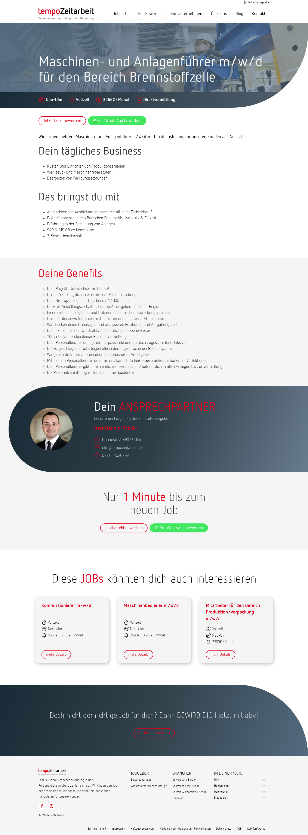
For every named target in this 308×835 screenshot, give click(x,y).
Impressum (118, 828)
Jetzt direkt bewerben (62, 121)
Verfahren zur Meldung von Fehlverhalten (185, 828)
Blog (239, 14)
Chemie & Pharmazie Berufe (189, 791)
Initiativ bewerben (154, 733)
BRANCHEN (181, 773)
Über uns (219, 14)
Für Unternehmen (186, 14)
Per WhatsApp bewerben (117, 121)
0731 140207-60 (116, 455)
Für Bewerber (150, 14)
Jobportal (121, 14)
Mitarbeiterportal (259, 2)
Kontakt (258, 14)
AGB (239, 828)
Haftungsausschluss (142, 828)
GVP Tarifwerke (256, 828)
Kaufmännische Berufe (186, 785)
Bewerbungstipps (141, 779)
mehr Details (56, 655)
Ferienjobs (178, 798)
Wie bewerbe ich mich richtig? (149, 785)
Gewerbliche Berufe (184, 779)
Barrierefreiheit (96, 828)
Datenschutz (223, 828)
